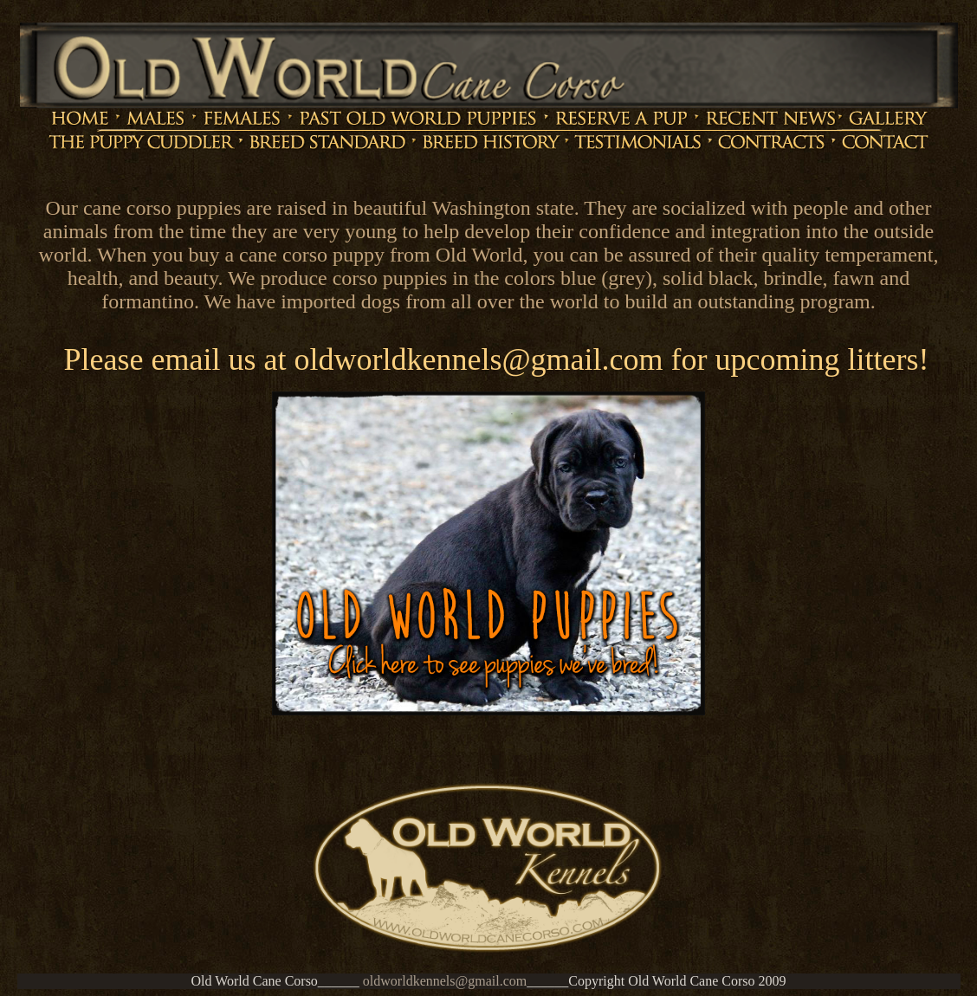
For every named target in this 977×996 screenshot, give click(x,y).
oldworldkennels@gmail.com (445, 980)
